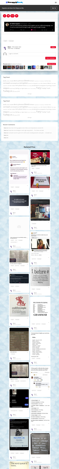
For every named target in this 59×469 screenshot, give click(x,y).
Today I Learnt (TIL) (38, 173)
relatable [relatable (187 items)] (54, 85)
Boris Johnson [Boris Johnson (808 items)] (19, 81)
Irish (16, 240)
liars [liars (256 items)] (11, 85)
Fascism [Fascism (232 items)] (30, 83)
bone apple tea (14, 410)
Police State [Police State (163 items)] (29, 85)
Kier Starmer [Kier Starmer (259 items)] (44, 83)
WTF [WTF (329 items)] (18, 91)
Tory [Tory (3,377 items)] (38, 87)
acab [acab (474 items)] (4, 81)
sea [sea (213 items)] (20, 88)
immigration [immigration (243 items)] (35, 83)
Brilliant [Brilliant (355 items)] (32, 81)
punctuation (23, 381)
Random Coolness (16, 64)
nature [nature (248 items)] (13, 85)
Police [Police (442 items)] (24, 85)
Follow (53, 47)
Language (11, 41)
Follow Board (51, 64)
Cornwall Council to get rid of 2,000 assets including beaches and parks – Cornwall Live (30, 133)
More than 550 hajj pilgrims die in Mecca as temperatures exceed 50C (25, 128)
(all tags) (29, 93)
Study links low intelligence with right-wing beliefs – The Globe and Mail (26, 130)
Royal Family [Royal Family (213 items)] (12, 88)
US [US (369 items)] (13, 91)
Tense (43, 424)
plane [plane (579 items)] (20, 85)
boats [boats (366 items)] (11, 81)
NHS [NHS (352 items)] (16, 85)
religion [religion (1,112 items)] (6, 88)
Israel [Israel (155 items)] (39, 83)
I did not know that (17, 247)
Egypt (33, 168)
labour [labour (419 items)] (49, 83)
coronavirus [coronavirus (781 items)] (14, 83)
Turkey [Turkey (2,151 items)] (6, 91)
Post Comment (50, 58)
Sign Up (54, 8)
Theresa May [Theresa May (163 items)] (33, 88)
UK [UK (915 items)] (11, 91)
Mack (14, 190)
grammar (34, 258)
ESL (37, 191)
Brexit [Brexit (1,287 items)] (26, 80)
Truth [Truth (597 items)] (48, 88)
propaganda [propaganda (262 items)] (43, 85)
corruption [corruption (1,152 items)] (23, 83)
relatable (17, 286)
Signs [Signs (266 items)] (23, 88)
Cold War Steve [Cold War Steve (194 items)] (47, 81)
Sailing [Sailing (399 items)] (17, 88)
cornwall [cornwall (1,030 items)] (6, 83)
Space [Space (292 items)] (26, 88)
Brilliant (12, 453)
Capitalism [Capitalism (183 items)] (36, 81)
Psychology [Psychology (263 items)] (49, 85)
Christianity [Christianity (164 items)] (41, 81)
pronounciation (14, 242)
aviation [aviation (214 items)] (8, 81)
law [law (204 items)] (8, 85)
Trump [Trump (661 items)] (43, 88)
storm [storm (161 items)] (29, 88)
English (5, 41)
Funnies (14, 192)
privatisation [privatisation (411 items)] (35, 85)
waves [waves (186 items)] (15, 91)
